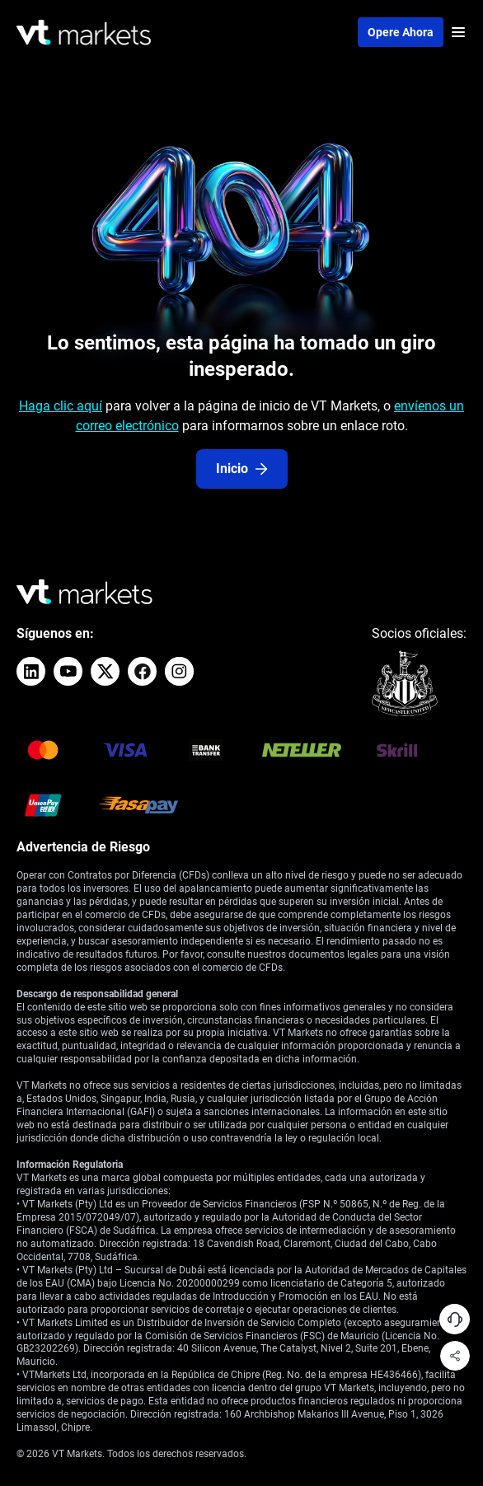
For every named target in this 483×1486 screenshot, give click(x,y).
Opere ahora (401, 32)
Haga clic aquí (60, 406)
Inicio (242, 468)
